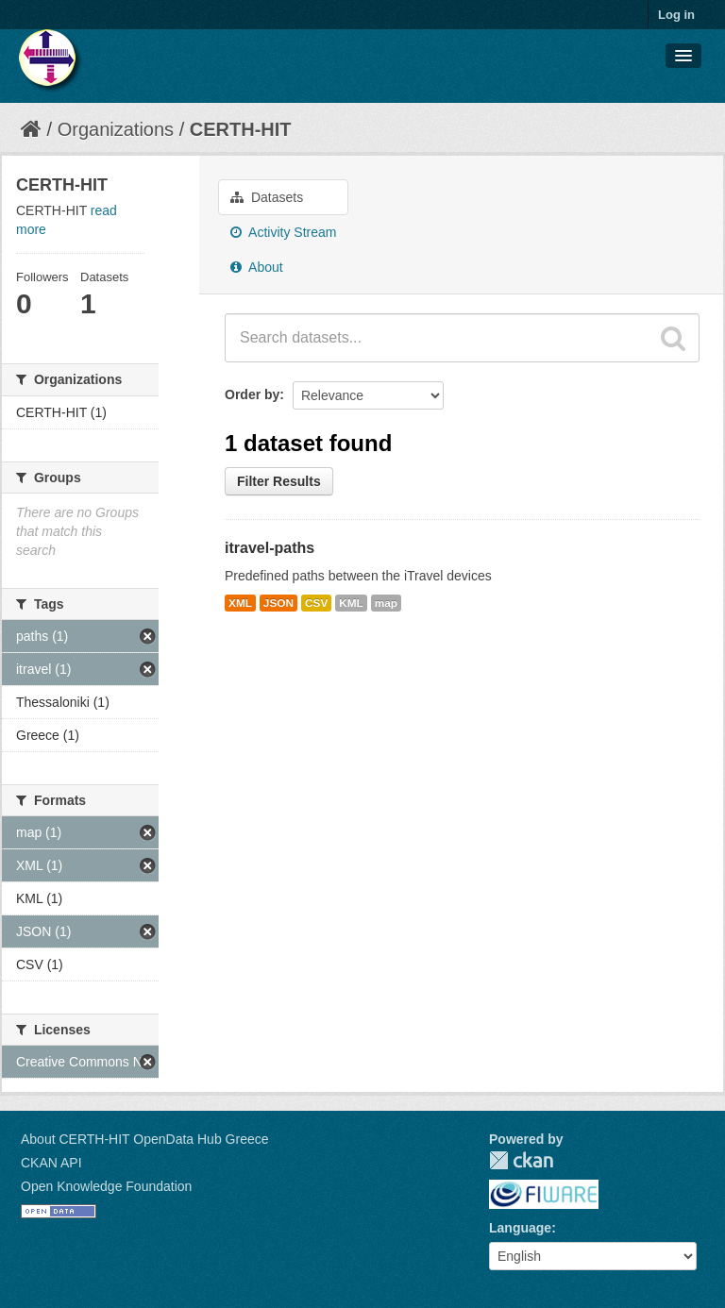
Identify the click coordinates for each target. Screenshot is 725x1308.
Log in (676, 15)
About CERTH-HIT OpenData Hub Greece (145, 1139)
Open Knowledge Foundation (106, 1186)
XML (240, 603)
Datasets (266, 197)
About (256, 267)
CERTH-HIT (241, 129)
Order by (252, 394)
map (386, 603)
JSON (278, 603)
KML (351, 603)
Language (520, 1227)
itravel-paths (269, 548)
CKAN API (51, 1162)
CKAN (521, 1160)
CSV (316, 603)
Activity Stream (283, 232)
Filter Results (279, 481)
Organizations (116, 129)
